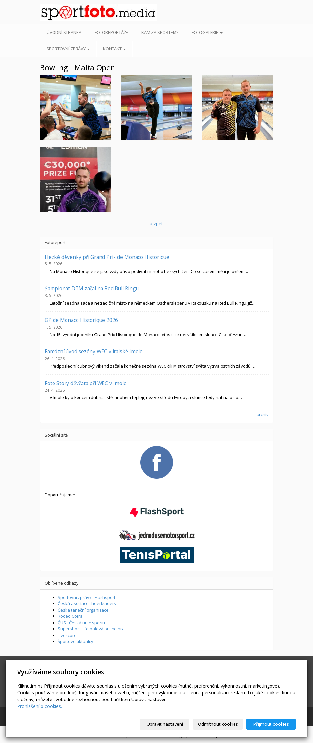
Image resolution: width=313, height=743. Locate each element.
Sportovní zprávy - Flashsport (86, 597)
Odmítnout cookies (218, 724)
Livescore (67, 635)
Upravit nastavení (165, 724)
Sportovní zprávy (68, 49)
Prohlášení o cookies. (39, 706)
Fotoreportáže (111, 32)
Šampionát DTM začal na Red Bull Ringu (92, 288)
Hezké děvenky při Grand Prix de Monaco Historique (107, 257)
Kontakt (114, 49)
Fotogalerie (207, 32)
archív (263, 414)
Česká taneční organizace (83, 610)
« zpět (156, 223)
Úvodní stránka (64, 32)
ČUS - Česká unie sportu (81, 623)
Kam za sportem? (159, 32)
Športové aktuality (75, 641)
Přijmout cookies (271, 724)
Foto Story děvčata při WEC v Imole (85, 383)
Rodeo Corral (71, 616)
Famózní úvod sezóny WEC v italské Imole (94, 351)
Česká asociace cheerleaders (87, 603)
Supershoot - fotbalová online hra (91, 629)
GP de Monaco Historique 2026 (81, 319)
